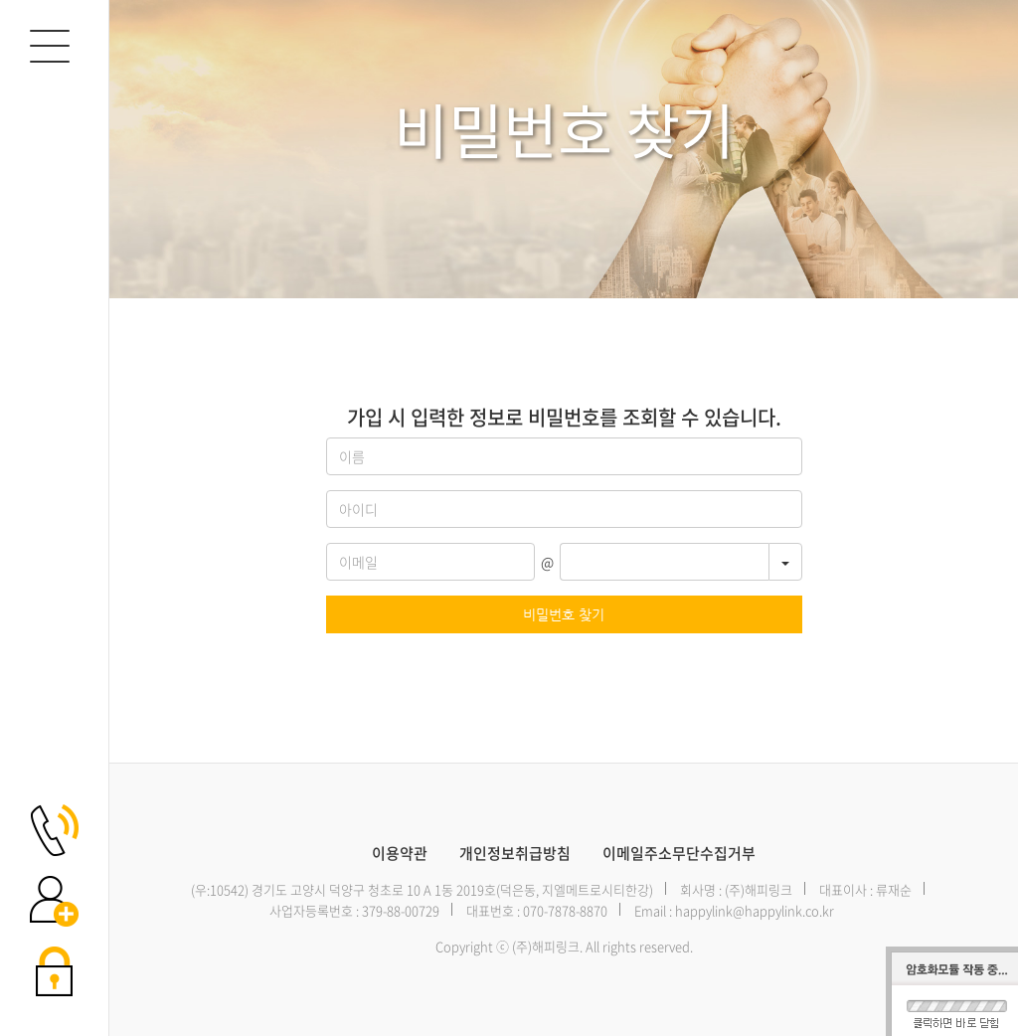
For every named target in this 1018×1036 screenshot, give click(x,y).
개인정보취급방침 (515, 853)
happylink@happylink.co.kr (754, 910)
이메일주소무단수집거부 (679, 853)
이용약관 (399, 853)
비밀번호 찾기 (563, 614)
